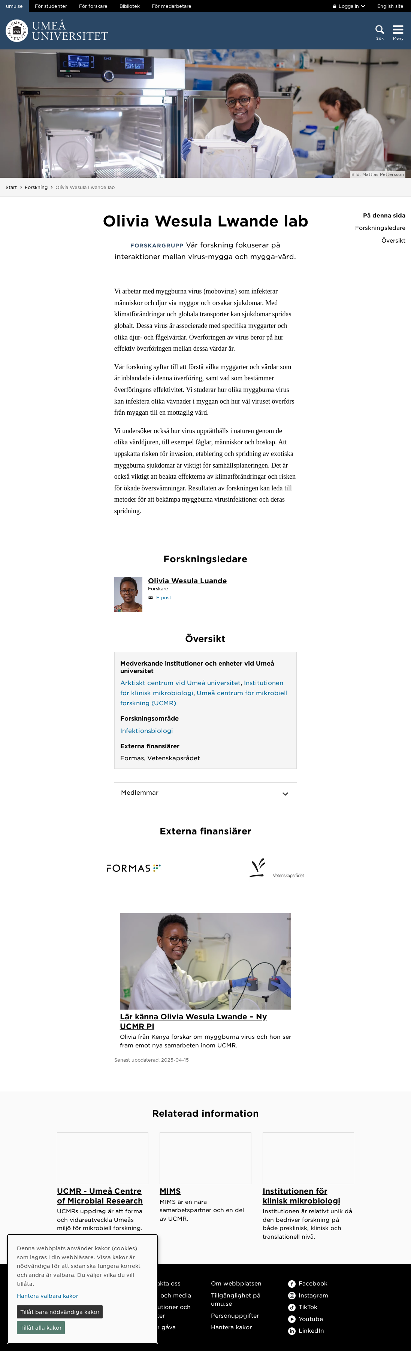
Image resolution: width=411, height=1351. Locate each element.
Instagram (308, 1295)
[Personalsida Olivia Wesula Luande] (187, 581)
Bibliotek (130, 6)
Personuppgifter (235, 1315)
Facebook (307, 1283)
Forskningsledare (380, 227)
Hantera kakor (231, 1326)
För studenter (51, 6)
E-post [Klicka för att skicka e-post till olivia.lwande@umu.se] (163, 597)
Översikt (393, 240)
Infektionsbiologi (146, 730)
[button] (205, 792)
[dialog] (82, 1289)
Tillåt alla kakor (41, 1327)
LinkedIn (306, 1330)
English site (390, 6)
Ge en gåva (159, 1326)
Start (11, 187)
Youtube (305, 1318)
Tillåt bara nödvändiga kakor (60, 1311)
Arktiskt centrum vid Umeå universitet (180, 682)
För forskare (93, 6)
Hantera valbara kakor (47, 1295)
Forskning (36, 187)
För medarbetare (171, 6)
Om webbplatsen (236, 1283)
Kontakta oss (162, 1283)
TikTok (302, 1306)
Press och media (167, 1295)
